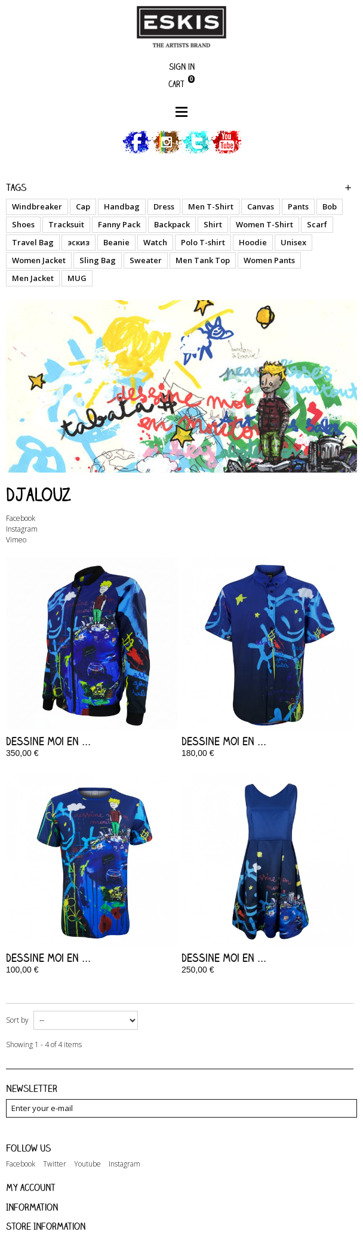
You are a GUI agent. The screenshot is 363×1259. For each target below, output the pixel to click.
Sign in (182, 66)
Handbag (122, 206)
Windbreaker (37, 206)
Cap (83, 206)
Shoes (23, 224)
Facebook (20, 518)
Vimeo (16, 540)
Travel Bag (33, 242)
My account (31, 1187)
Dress (163, 206)
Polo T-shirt (203, 242)
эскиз (78, 242)
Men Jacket (33, 278)
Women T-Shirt (264, 224)
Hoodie (253, 242)
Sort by (17, 1020)
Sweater (146, 260)
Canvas (260, 206)
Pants (298, 206)
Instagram (22, 529)
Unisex (293, 242)
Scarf (317, 224)
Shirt (213, 224)
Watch (155, 242)
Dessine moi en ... (48, 741)
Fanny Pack (119, 224)
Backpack (172, 224)
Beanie (116, 242)
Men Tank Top (203, 260)
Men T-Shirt (210, 206)
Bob (329, 206)
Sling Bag (97, 260)
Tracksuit (66, 224)
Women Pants (269, 260)
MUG (77, 278)
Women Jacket (39, 260)
